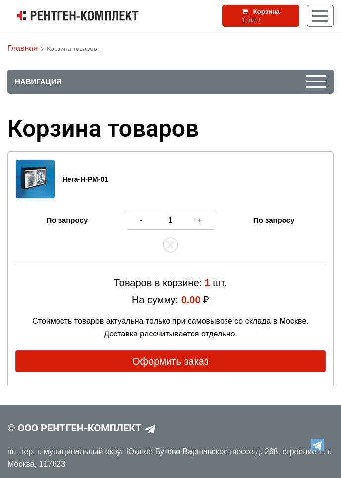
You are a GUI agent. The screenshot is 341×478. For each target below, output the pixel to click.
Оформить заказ (170, 361)
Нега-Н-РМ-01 (85, 179)
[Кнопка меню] (320, 16)
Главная (22, 48)
